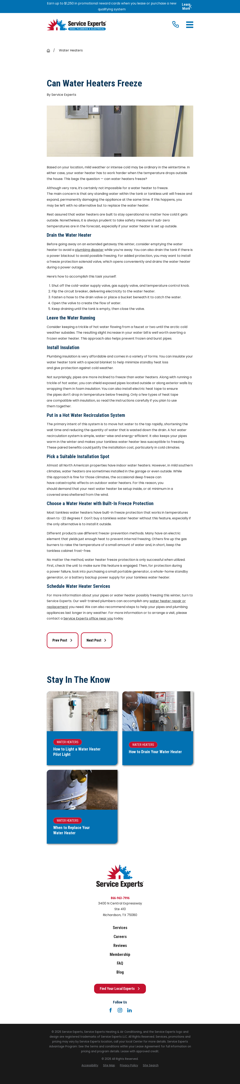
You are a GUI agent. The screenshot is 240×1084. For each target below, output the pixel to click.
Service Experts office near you (88, 618)
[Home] (76, 25)
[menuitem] (89, 1065)
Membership (120, 954)
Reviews (120, 945)
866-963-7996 (120, 898)
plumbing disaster (89, 249)
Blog (120, 972)
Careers (120, 936)
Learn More (186, 6)
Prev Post (62, 640)
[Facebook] (110, 1010)
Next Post (97, 640)
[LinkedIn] (129, 1010)
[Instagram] (120, 1010)
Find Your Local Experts (120, 988)
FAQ (120, 963)
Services (120, 927)
